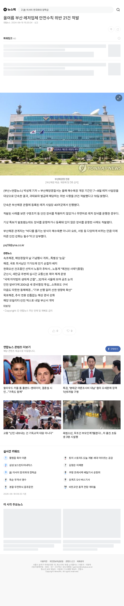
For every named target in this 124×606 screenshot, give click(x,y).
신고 (36, 22)
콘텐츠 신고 (70, 561)
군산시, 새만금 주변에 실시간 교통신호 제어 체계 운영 (34, 274)
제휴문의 (80, 561)
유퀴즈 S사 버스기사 (79, 479)
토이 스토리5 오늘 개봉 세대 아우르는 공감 (91, 458)
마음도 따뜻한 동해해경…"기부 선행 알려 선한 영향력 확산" (37, 290)
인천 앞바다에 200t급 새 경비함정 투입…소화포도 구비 (35, 284)
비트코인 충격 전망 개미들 (82, 487)
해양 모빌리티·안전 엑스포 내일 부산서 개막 (28, 300)
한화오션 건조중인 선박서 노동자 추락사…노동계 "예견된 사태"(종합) (43, 269)
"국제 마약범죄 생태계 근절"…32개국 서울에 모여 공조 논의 (38, 279)
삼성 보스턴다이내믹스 (20, 465)
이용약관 (43, 561)
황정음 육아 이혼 (17, 458)
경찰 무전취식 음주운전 (21, 487)
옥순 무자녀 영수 (17, 479)
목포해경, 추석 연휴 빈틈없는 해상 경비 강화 (29, 295)
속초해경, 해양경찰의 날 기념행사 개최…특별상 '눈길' (34, 258)
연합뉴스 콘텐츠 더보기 (17, 347)
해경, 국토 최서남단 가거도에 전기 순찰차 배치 (30, 263)
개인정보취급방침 (56, 561)
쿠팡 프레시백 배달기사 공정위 (84, 472)
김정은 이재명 (76, 465)
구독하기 (113, 349)
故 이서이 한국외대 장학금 (22, 472)
